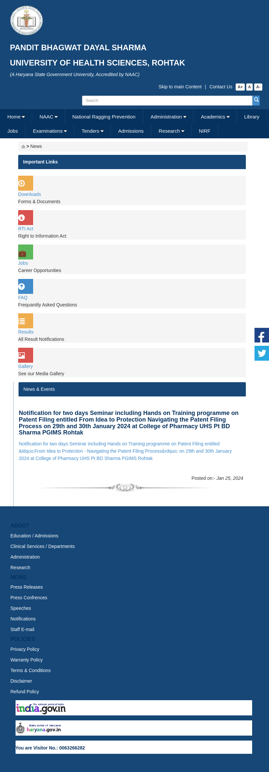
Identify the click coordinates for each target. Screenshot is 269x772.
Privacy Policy (25, 649)
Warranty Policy (27, 659)
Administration (166, 116)
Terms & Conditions (31, 670)
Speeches (21, 608)
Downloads (29, 194)
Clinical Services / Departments (43, 546)
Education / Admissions (35, 535)
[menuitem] (16, 117)
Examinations (48, 131)
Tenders (90, 131)
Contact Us (220, 86)
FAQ (22, 297)
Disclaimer (21, 681)
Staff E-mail (22, 629)
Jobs (12, 131)
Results (26, 332)
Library (251, 116)
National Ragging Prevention (103, 116)
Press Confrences (29, 597)
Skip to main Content (180, 86)
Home (14, 116)
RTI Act (25, 228)
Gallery (25, 366)
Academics (213, 116)
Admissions (131, 131)
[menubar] (133, 124)
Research (169, 131)
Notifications (23, 618)
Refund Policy (25, 691)
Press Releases (27, 587)
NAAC (47, 116)
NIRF (204, 131)
